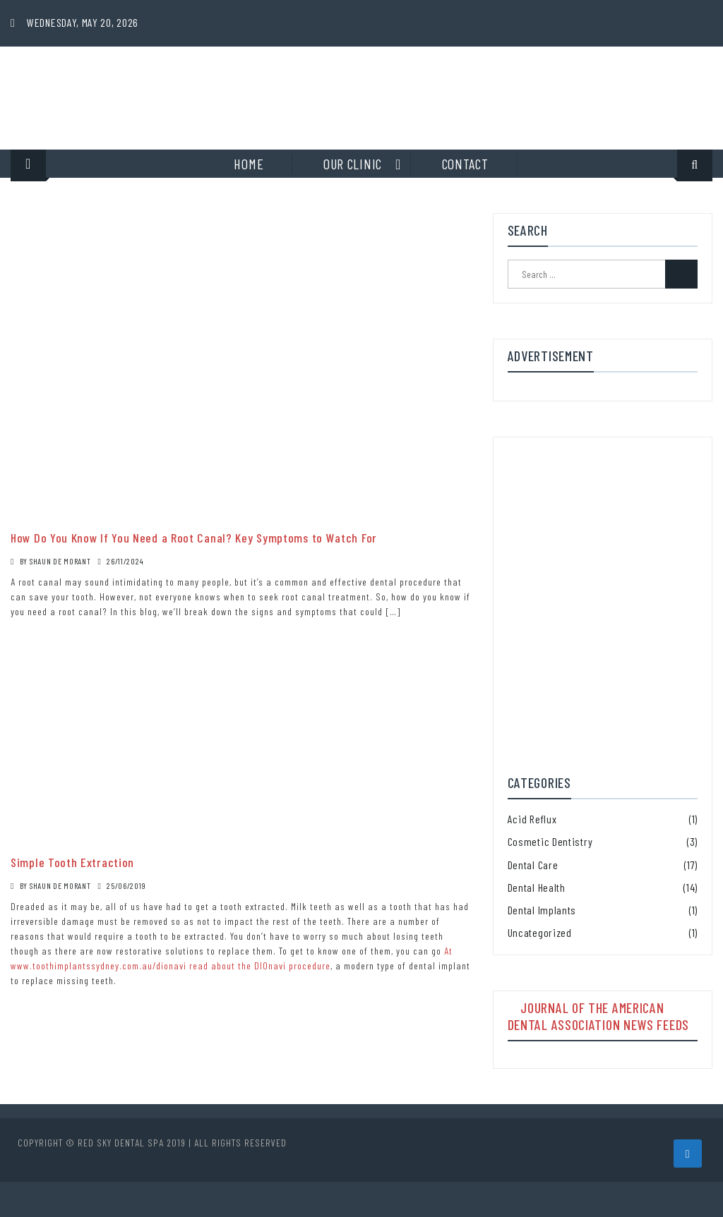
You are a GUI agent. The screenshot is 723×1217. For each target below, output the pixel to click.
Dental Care (533, 864)
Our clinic (352, 163)
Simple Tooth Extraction (72, 862)
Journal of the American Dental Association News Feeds (598, 1016)
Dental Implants (542, 909)
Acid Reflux (532, 818)
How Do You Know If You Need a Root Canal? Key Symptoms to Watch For (194, 537)
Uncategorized (540, 932)
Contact (465, 163)
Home (248, 163)
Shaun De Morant (60, 561)
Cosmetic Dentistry (550, 841)
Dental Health (537, 887)
